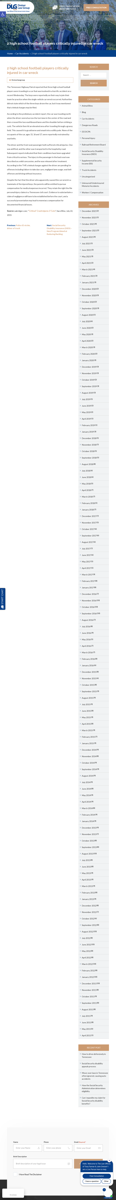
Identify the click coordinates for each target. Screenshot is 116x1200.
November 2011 (89, 990)
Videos (86, 18)
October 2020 (88, 302)
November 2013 (89, 834)
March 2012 (87, 964)
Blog (94, 18)
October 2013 (88, 840)
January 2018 (88, 509)
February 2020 (88, 354)
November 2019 (89, 373)
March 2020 (87, 347)
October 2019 (88, 380)
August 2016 (87, 620)
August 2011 (87, 1009)
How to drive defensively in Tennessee (94, 1055)
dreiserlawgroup (18, 80)
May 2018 (86, 483)
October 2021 (88, 224)
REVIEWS (61, 18)
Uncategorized (88, 176)
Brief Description (20, 1156)
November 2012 (89, 912)
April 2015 (86, 724)
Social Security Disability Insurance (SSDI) (92, 152)
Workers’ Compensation (92, 192)
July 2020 (86, 321)
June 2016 (86, 633)
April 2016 (86, 646)
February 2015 (88, 737)
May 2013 (86, 873)
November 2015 (89, 678)
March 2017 (87, 574)
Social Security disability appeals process (92, 1065)
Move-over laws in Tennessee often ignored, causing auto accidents (95, 1076)
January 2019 (88, 431)
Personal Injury (88, 138)
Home (9, 18)
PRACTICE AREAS (49, 18)
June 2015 (86, 711)
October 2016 (88, 607)
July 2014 (86, 782)
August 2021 (87, 237)
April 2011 (86, 1035)
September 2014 (89, 769)
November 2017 (89, 522)
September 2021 (89, 230)
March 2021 (87, 269)
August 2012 (87, 931)
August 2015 (87, 698)
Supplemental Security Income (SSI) (92, 162)
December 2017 (89, 516)
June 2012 (86, 944)
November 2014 (89, 756)
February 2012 (88, 970)
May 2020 (86, 334)
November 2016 (89, 600)
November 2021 (89, 217)
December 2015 (89, 672)
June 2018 (86, 477)
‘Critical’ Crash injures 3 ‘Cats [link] (42, 211)
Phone (46, 1142)
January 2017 (88, 587)
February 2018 (88, 503)
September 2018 (89, 457)
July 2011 (86, 1016)
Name (15, 1142)
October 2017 (88, 529)
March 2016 (87, 652)
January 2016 (88, 665)
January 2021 (88, 282)
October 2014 (88, 763)
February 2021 (88, 276)
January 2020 (88, 360)
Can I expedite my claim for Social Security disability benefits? (93, 1100)
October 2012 (88, 918)
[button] (3, 14)
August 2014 (87, 776)
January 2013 (88, 899)
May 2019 (86, 412)
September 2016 (89, 613)
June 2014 (86, 789)
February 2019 (88, 425)
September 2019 (89, 386)
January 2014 (88, 821)
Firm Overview (20, 18)
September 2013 (89, 847)
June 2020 (86, 328)
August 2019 (87, 393)
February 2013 (88, 892)
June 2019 (86, 406)
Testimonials (74, 18)
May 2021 (86, 256)
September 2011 (89, 1003)
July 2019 (86, 399)
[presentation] (30, 1184)
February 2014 (88, 814)
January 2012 (88, 977)
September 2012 (89, 925)
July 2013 (86, 860)
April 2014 (86, 801)
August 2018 (87, 464)
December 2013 (89, 827)
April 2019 (86, 419)
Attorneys (34, 18)
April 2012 (86, 957)
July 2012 (86, 938)
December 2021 (89, 211)
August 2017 (87, 542)
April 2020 (86, 341)
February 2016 (88, 659)
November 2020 (89, 295)
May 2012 (86, 951)
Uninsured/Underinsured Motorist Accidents (93, 184)
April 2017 (86, 568)
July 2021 (86, 243)
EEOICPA (86, 131)
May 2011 (86, 1029)
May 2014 (86, 795)
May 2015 (86, 717)
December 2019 (89, 367)
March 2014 (87, 808)
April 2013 (86, 879)
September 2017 (89, 535)
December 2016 (89, 594)
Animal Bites (87, 105)
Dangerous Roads (90, 125)
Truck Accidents (89, 170)
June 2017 (86, 555)
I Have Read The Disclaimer (30, 1174)
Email (79, 1142)
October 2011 (88, 996)
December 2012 (89, 905)
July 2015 (86, 704)
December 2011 (89, 983)
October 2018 (88, 451)
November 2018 (89, 444)
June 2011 (86, 1022)
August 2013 (87, 853)
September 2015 (89, 691)
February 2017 (88, 581)
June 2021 (86, 250)
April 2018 (86, 490)
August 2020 (87, 315)
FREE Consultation (96, 7)
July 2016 (86, 626)
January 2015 (88, 743)
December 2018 (89, 438)
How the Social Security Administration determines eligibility (93, 1088)
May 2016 (86, 639)
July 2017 (86, 548)
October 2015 (88, 685)
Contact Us (104, 18)
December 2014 (89, 750)
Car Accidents (22, 53)
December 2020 (89, 289)
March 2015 (87, 730)
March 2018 (87, 496)
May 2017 (86, 561)
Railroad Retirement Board (94, 144)
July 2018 (86, 470)
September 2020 (89, 308)
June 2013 (86, 866)
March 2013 (87, 886)
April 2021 (86, 263)
